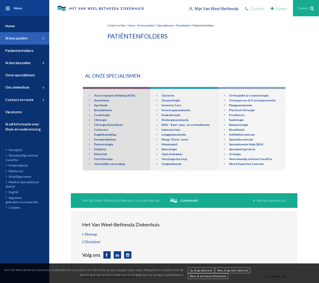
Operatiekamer (169, 154)
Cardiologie (99, 115)
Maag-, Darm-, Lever (172, 139)
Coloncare (98, 129)
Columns (13, 207)
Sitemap (91, 234)
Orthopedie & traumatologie (246, 95)
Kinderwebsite (17, 165)
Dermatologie (101, 144)
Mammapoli (166, 144)
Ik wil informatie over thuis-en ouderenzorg (23, 126)
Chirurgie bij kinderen (106, 124)
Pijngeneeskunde (238, 105)
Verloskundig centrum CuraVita (22, 157)
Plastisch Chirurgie (239, 110)
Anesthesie (99, 100)
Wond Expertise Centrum (244, 164)
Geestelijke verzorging (107, 164)
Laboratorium (168, 129)
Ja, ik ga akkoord (201, 270)
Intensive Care (168, 105)
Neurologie (166, 149)
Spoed (279, 8)
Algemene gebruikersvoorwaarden (22, 200)
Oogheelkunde (168, 164)
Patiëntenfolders (19, 50)
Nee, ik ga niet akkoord (232, 270)
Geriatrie (165, 95)
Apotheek (98, 105)
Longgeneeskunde (171, 134)
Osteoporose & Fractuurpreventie (250, 100)
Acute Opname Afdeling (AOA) (112, 95)
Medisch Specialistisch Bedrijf (22, 184)
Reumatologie (236, 124)
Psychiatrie (234, 115)
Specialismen (165, 25)
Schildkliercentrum (239, 134)
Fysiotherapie (101, 159)
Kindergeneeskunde (172, 120)
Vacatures (13, 112)
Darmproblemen (102, 139)
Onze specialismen (20, 75)
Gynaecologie (168, 100)
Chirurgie (98, 120)
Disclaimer (93, 242)
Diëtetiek (98, 154)
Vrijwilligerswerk (18, 176)
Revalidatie (183, 25)
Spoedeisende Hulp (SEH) (243, 144)
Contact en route (19, 100)
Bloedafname (100, 110)
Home (10, 26)
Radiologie (234, 120)
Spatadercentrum (238, 139)
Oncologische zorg (171, 159)
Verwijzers (14, 150)
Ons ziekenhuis (17, 87)
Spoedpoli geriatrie (239, 149)
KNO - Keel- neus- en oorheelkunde (183, 124)
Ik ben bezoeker (18, 63)
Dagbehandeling (102, 134)
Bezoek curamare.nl (269, 200)
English (12, 192)
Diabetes (97, 149)
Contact (254, 8)
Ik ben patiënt (16, 38)
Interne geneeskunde (173, 110)
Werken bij (14, 171)
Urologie (232, 154)
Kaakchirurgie (168, 115)
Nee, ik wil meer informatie (208, 276)
